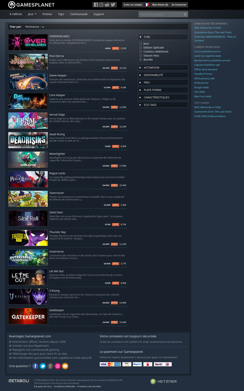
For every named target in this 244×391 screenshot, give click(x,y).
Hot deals (199, 91)
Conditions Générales (64, 386)
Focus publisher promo (207, 51)
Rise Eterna (56, 56)
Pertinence (34, 26)
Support (99, 14)
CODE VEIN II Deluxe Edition (210, 116)
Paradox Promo (203, 73)
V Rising (54, 290)
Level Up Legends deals (207, 55)
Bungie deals (201, 87)
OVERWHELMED (59, 36)
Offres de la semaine (205, 69)
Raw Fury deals (202, 96)
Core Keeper (57, 95)
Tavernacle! (56, 193)
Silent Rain (56, 212)
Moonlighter (57, 153)
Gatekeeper (56, 310)
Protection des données (89, 386)
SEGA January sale (204, 78)
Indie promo (201, 82)
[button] (146, 4)
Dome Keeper (58, 75)
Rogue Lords (57, 173)
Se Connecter (179, 4)
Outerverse (56, 251)
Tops (61, 14)
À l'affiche (16, 14)
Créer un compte (133, 4)
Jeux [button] (31, 14)
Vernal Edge (57, 114)
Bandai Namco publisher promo (212, 60)
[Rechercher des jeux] (160, 14)
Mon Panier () (160, 4)
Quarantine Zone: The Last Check (213, 32)
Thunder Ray (57, 232)
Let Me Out (56, 271)
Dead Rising (57, 134)
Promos (47, 14)
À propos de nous (43, 386)
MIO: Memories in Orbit (207, 27)
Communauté (78, 14)
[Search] (185, 14)
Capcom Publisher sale (207, 64)
